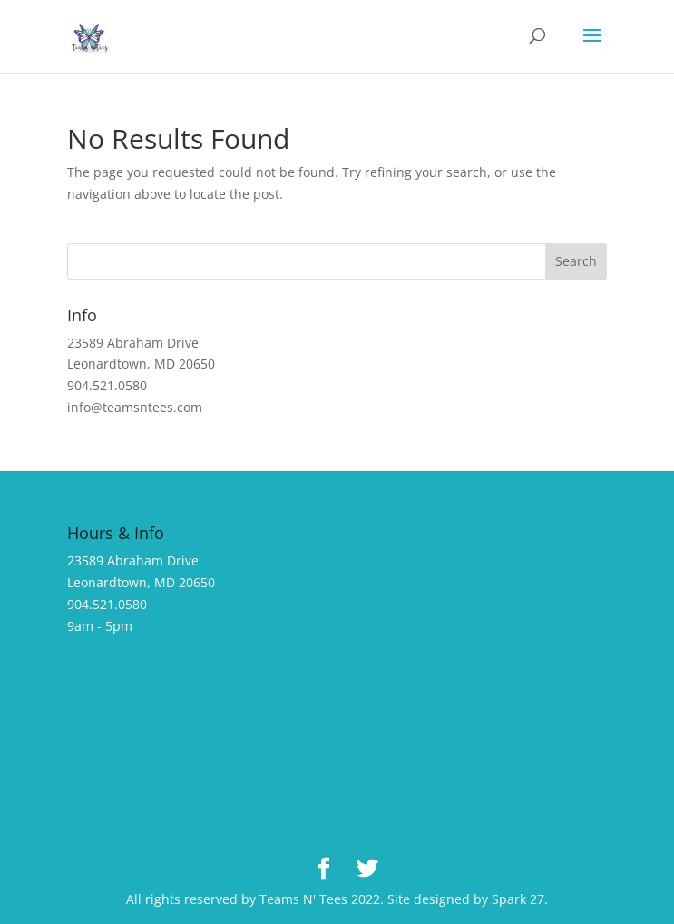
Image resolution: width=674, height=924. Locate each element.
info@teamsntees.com (134, 407)
